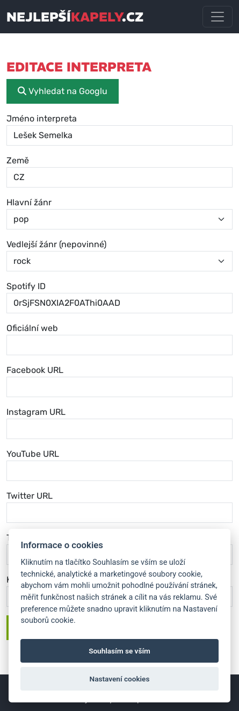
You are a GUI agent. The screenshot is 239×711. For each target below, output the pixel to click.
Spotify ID (26, 286)
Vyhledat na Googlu (62, 91)
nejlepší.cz (74, 17)
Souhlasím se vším (119, 651)
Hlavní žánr (29, 202)
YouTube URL (32, 454)
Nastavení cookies (120, 678)
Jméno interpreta (41, 118)
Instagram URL (36, 412)
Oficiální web (32, 328)
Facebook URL (34, 370)
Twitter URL (29, 496)
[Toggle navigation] (217, 16)
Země (17, 160)
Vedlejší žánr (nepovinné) (56, 244)
